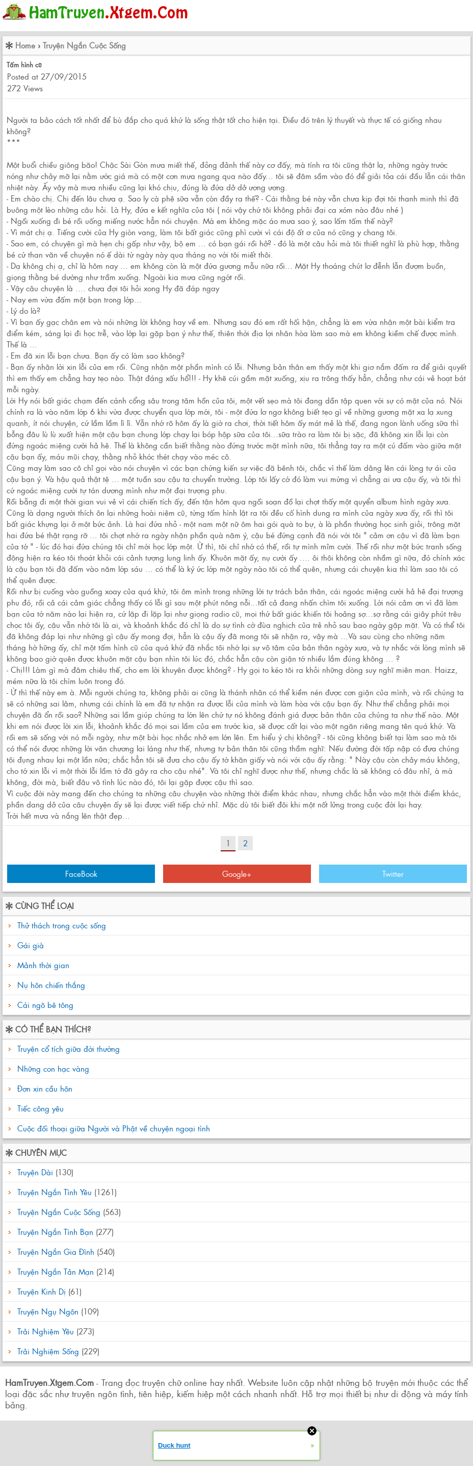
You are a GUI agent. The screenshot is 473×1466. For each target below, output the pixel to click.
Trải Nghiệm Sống (48, 1351)
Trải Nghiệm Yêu (45, 1331)
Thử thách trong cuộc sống (61, 925)
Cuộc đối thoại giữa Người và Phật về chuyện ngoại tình (112, 1128)
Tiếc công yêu (39, 1108)
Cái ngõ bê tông (45, 1004)
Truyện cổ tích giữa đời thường (67, 1048)
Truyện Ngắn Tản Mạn (55, 1271)
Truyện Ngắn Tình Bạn (55, 1231)
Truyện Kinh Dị (41, 1291)
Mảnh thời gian (43, 965)
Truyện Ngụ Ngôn (47, 1311)
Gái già (30, 945)
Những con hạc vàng (52, 1068)
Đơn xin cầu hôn (43, 1088)
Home (25, 45)
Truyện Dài (35, 1172)
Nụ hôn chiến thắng (51, 985)
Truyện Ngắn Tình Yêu (54, 1192)
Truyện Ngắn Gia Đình (55, 1251)
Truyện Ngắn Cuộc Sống (84, 45)
